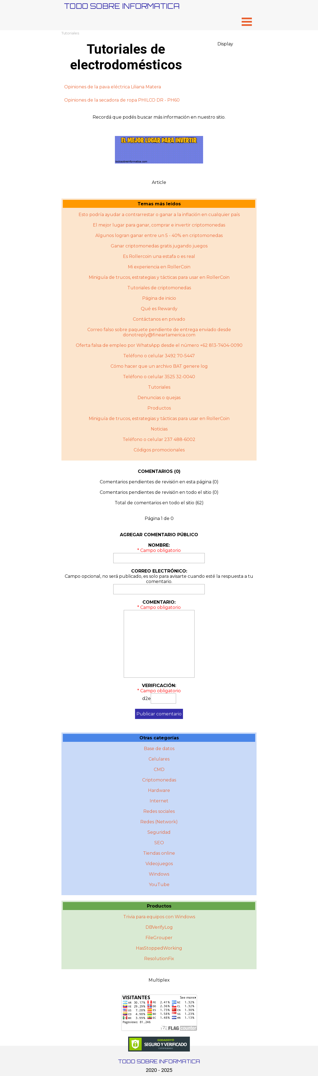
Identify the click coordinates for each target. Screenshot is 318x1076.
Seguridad (159, 832)
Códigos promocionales (159, 450)
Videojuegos (159, 863)
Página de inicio (159, 298)
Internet (159, 800)
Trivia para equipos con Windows (159, 916)
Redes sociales (159, 811)
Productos (159, 408)
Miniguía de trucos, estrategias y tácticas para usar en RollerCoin (159, 277)
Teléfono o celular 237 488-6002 (159, 439)
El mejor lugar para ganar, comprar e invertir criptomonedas (159, 225)
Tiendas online (159, 853)
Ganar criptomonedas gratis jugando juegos (159, 246)
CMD (159, 769)
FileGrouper (159, 937)
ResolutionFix (159, 958)
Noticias (159, 429)
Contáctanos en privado (159, 319)
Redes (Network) (159, 821)
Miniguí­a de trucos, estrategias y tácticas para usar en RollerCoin (159, 418)
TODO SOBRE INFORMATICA (122, 5)
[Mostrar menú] (247, 21)
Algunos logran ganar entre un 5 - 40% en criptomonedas (159, 235)
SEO (159, 842)
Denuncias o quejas (159, 397)
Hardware (159, 790)
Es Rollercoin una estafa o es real (159, 256)
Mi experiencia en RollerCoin (159, 266)
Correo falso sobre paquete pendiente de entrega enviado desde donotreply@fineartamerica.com (159, 332)
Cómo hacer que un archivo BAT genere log (159, 366)
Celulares (159, 759)
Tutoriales (70, 33)
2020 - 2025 (159, 1070)
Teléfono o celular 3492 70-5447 (159, 355)
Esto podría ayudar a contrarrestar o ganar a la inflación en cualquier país (159, 214)
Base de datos (159, 748)
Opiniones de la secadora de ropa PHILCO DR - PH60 (122, 100)
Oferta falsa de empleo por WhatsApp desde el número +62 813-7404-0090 (159, 345)
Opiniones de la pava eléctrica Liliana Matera (112, 86)
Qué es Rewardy (159, 308)
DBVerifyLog (159, 927)
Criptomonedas (159, 780)
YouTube (159, 884)
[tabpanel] (159, 93)
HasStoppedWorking (159, 948)
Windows (159, 874)
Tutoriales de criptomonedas (159, 287)
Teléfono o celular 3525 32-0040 (159, 376)
